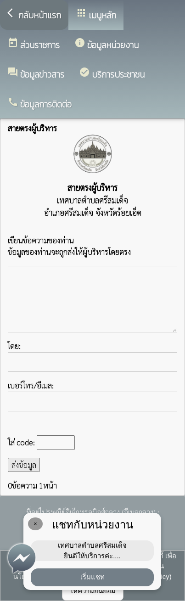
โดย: (92, 356)
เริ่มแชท (92, 577)
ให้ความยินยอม (93, 591)
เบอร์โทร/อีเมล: (92, 395)
